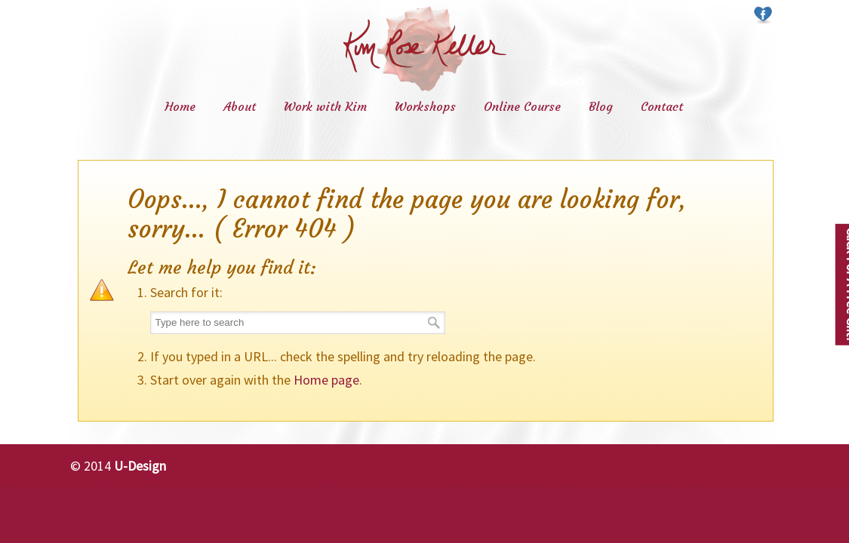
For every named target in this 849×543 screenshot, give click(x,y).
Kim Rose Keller (425, 49)
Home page (326, 379)
